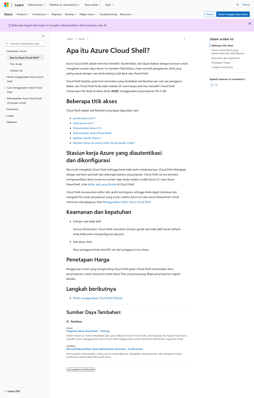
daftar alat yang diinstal (102, 184)
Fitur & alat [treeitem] (16, 64)
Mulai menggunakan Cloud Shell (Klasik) (97, 298)
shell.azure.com (82, 123)
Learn (70, 38)
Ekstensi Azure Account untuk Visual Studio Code (103, 143)
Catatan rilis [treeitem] (16, 70)
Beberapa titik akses (222, 45)
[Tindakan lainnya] (185, 39)
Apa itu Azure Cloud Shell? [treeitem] (24, 57)
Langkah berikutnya (222, 67)
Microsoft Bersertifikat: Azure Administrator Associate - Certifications (104, 349)
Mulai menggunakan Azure (233, 14)
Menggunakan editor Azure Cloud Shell (127, 202)
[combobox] (24, 43)
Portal (209, 14)
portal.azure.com (83, 118)
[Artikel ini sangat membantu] (212, 85)
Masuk (246, 4)
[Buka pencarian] (237, 5)
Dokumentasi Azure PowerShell (92, 133)
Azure (82, 38)
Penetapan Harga (220, 62)
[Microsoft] (6, 4)
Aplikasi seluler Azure (86, 138)
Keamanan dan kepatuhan (225, 58)
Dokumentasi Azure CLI (87, 128)
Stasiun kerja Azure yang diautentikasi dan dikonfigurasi (227, 51)
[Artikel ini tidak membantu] (216, 85)
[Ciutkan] (43, 36)
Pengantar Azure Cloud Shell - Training (87, 331)
